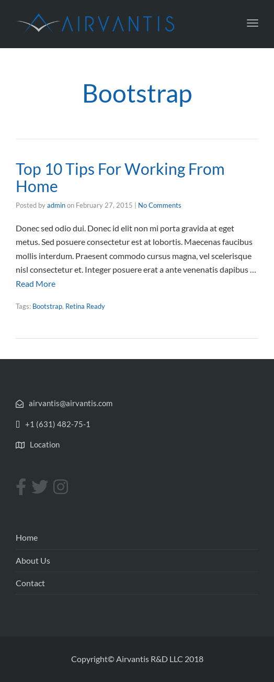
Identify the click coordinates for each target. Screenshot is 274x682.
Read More (35, 283)
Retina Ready (85, 306)
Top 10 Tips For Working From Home (120, 177)
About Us (33, 560)
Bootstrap (47, 306)
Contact (30, 583)
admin (56, 205)
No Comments (159, 205)
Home (27, 537)
